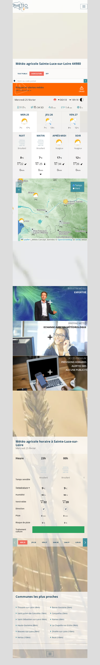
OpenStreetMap (65, 239)
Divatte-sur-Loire (62, 631)
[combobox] (51, 81)
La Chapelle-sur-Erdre (64, 625)
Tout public (22, 74)
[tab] (22, 542)
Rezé (56, 637)
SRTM (78, 239)
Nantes (57, 619)
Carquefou (58, 613)
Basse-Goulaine (61, 607)
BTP (47, 74)
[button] (65, 203)
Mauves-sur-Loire (27, 631)
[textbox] (51, 81)
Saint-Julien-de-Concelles (31, 613)
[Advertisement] (58, 35)
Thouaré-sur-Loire (28, 607)
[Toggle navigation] (83, 6)
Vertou (23, 637)
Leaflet (25, 239)
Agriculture (36, 74)
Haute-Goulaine (27, 625)
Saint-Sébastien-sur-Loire (31, 619)
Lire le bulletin (23, 90)
